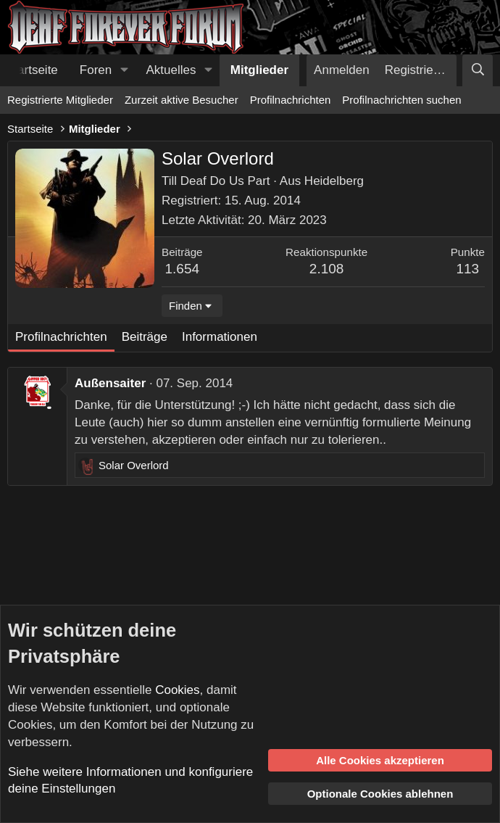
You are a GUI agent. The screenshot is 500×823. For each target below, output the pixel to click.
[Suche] (477, 70)
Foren (96, 70)
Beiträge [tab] (144, 337)
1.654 (182, 268)
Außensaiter (110, 383)
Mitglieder (259, 70)
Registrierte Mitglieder (60, 100)
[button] (124, 70)
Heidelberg (334, 181)
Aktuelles (171, 70)
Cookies (177, 690)
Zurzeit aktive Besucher (181, 100)
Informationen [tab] (219, 337)
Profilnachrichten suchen (401, 100)
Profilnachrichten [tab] (61, 337)
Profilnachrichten (290, 100)
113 (467, 268)
